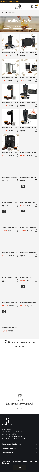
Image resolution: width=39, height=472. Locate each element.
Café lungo (28, 27)
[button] (19, 445)
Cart (36, 5)
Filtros (18, 467)
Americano (6, 27)
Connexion (32, 6)
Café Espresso (17, 27)
